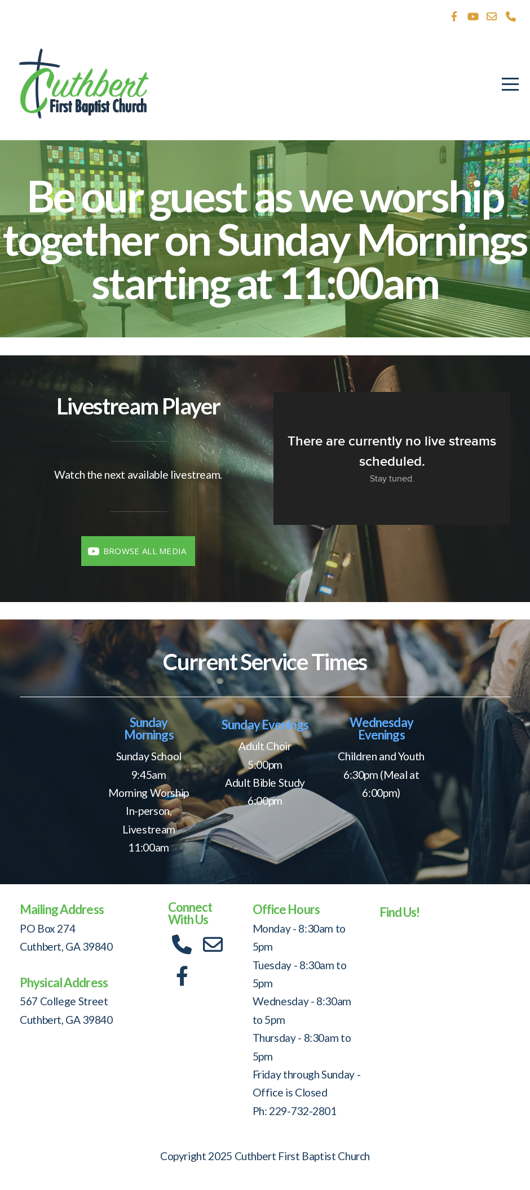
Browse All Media (136, 550)
